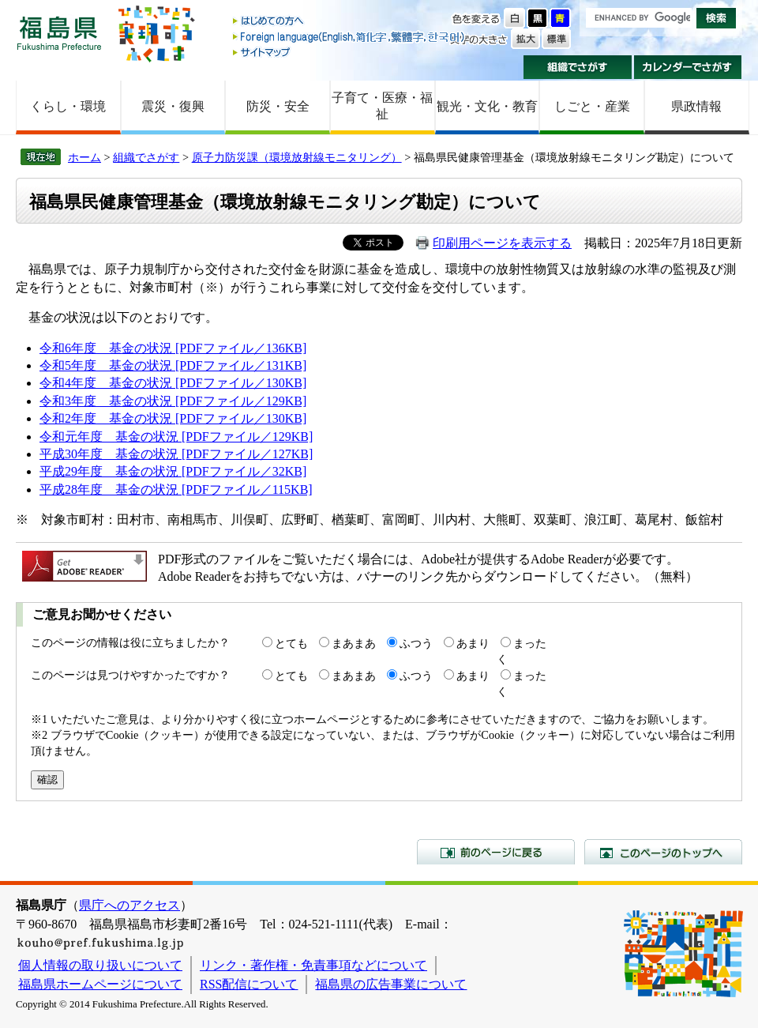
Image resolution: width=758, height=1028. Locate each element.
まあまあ (354, 643)
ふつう (416, 643)
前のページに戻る (496, 851)
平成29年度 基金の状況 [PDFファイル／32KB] (172, 471)
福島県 (59, 32)
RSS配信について (249, 984)
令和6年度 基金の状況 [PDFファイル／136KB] (172, 348)
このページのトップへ (663, 851)
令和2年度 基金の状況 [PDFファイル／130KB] (172, 418)
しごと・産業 (592, 106)
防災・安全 (278, 106)
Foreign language (349, 36)
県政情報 (696, 106)
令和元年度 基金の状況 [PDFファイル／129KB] (176, 436)
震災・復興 (173, 106)
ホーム (84, 157)
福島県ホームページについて (100, 984)
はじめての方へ (349, 21)
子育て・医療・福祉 (382, 106)
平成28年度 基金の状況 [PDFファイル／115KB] (176, 489)
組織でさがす (577, 67)
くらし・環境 (68, 106)
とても (291, 643)
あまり (473, 643)
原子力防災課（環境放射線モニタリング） (297, 157)
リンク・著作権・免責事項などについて (313, 965)
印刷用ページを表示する (502, 243)
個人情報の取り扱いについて (100, 965)
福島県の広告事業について (391, 984)
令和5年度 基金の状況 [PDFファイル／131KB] (172, 365)
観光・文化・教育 (487, 106)
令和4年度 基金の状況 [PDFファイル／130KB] (172, 383)
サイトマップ (349, 51)
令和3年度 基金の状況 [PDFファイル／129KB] (172, 401)
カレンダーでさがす (688, 67)
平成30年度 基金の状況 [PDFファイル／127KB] (176, 454)
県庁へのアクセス (129, 905)
